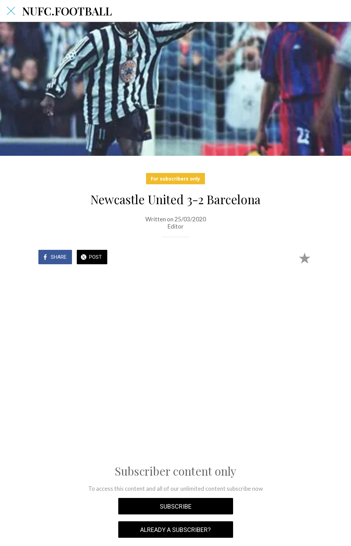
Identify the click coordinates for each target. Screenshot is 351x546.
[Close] (11, 11)
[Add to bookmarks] (304, 257)
